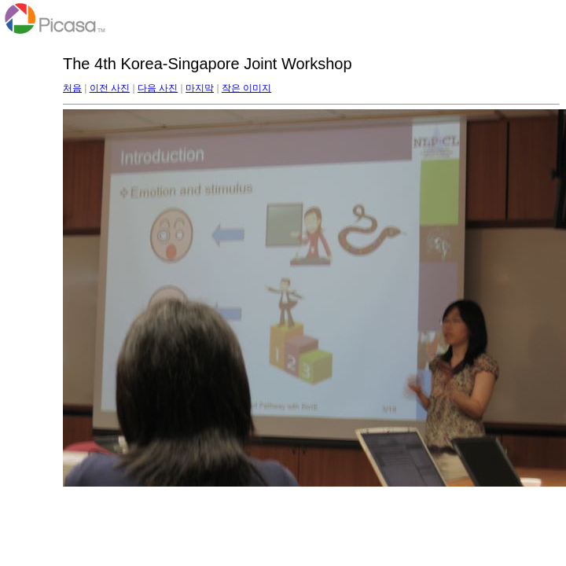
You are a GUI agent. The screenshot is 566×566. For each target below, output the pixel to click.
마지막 (200, 88)
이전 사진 (110, 88)
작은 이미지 (246, 88)
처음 (72, 88)
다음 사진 (158, 88)
